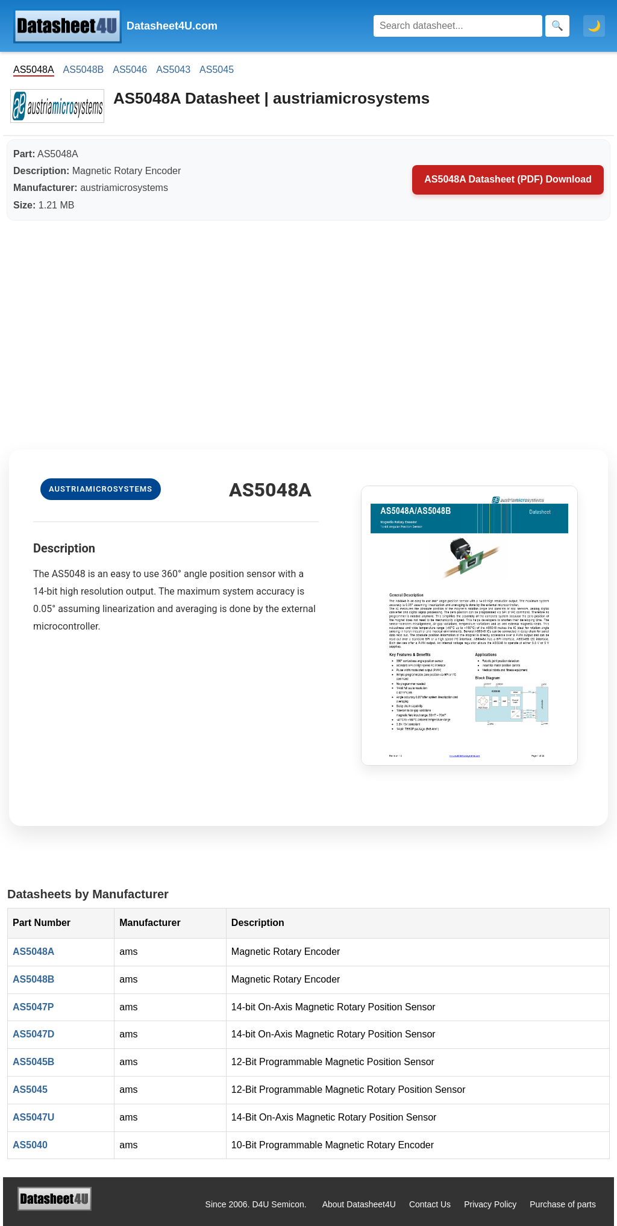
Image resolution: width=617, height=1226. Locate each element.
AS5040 (30, 1145)
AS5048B (83, 69)
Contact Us (430, 1204)
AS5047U (33, 1117)
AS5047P (33, 1007)
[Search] (458, 26)
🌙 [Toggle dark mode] (594, 26)
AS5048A (33, 951)
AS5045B (33, 1062)
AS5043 (173, 69)
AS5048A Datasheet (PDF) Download (508, 179)
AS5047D (33, 1034)
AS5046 (130, 69)
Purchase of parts (563, 1204)
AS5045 (216, 69)
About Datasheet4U (359, 1204)
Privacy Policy (490, 1204)
